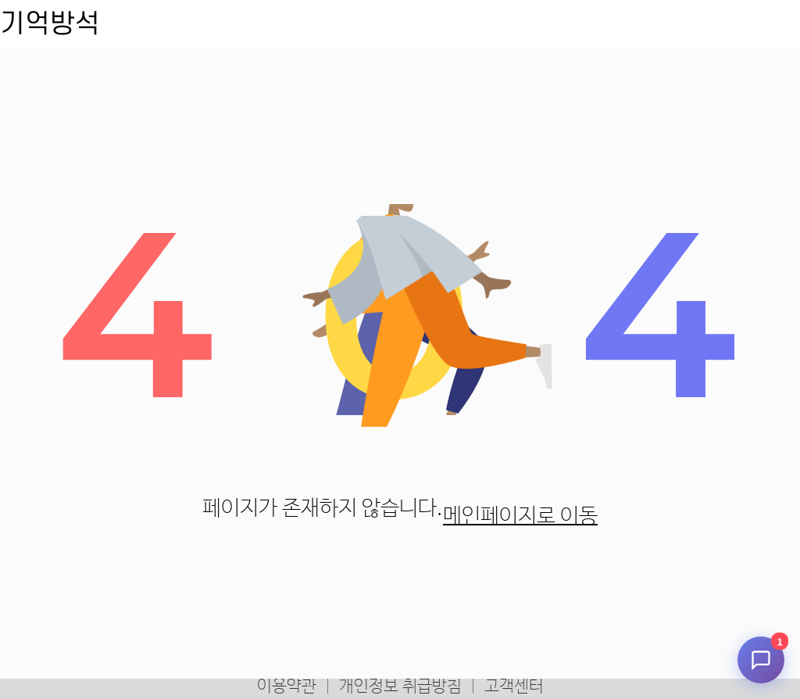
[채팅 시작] (761, 659)
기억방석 (50, 24)
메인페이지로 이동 (520, 516)
